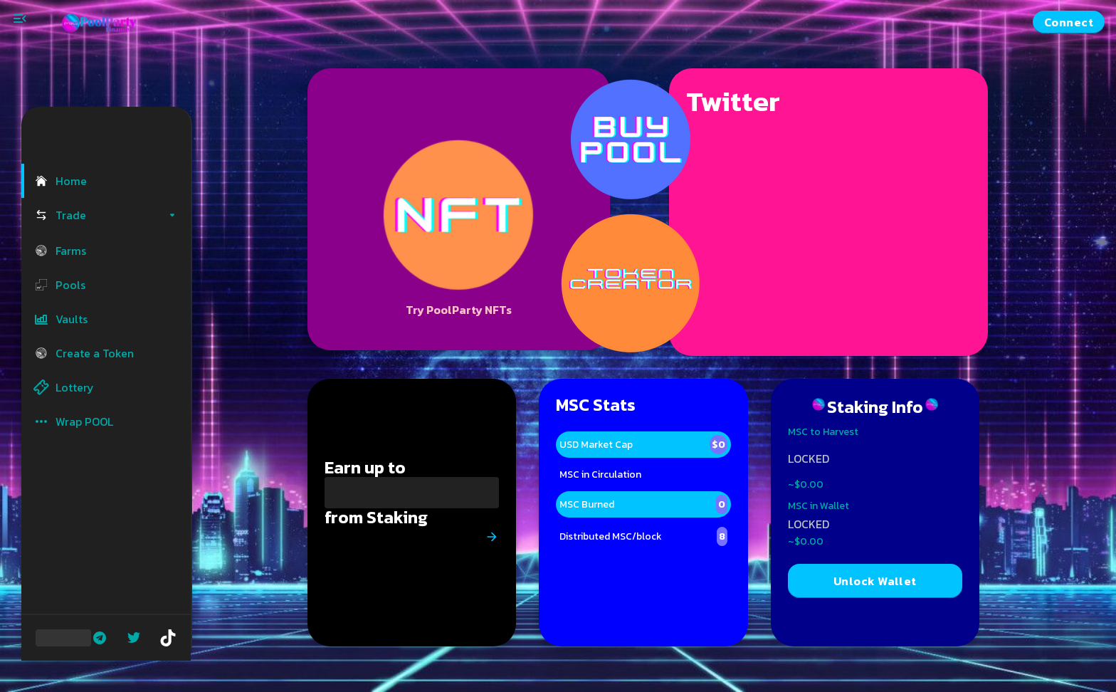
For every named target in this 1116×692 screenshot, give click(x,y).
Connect (1068, 22)
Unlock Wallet (875, 580)
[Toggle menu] (20, 18)
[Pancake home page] (106, 22)
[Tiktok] (168, 637)
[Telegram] (99, 637)
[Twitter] (133, 637)
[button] (106, 181)
